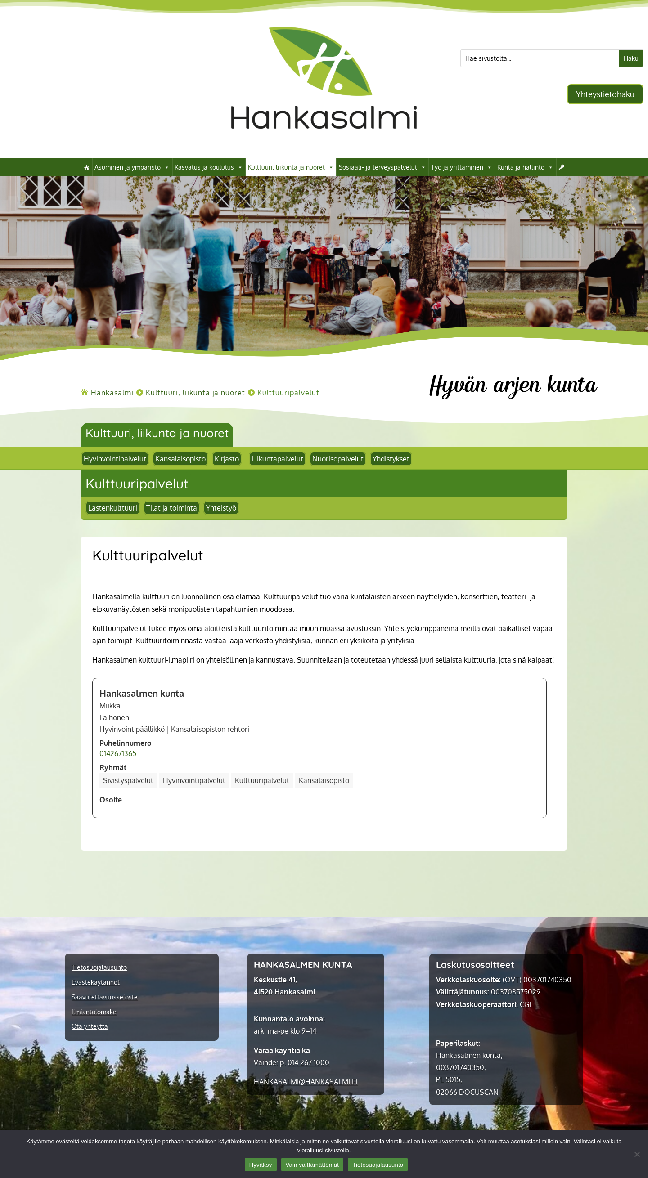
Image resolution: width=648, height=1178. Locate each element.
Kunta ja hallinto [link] (525, 167)
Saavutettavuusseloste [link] (105, 997)
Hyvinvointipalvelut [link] (115, 458)
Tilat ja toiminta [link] (171, 507)
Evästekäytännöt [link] (96, 982)
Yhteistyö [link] (221, 507)
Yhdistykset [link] (391, 458)
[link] (324, 144)
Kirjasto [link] (227, 458)
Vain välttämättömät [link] (312, 1164)
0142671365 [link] (117, 753)
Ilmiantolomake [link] (94, 1012)
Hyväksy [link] (260, 1164)
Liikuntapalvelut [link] (277, 458)
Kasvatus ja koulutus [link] (209, 167)
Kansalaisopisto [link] (180, 458)
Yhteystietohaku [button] (605, 94)
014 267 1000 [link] (308, 1062)
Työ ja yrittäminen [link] (461, 167)
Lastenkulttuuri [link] (112, 507)
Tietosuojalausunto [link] (99, 967)
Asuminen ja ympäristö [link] (132, 167)
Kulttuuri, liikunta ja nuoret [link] (291, 167)
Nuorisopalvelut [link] (338, 458)
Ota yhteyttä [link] (90, 1026)
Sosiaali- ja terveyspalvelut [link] (382, 167)
